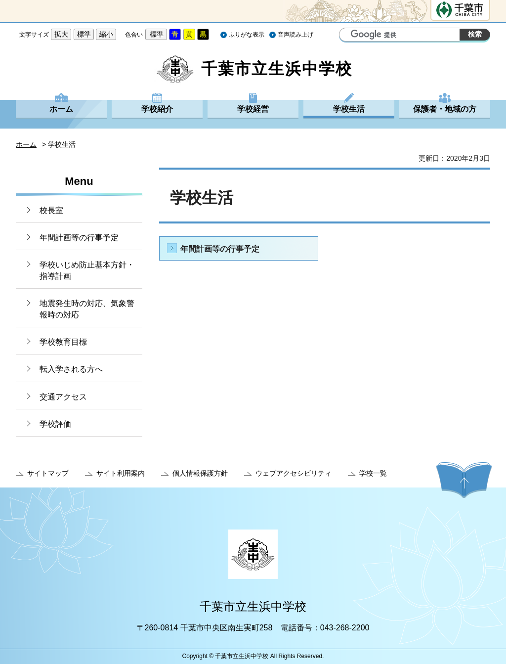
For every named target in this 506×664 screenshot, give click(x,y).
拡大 (61, 34)
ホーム (61, 109)
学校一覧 (373, 473)
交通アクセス (63, 397)
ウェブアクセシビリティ (293, 473)
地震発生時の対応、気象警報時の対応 (87, 308)
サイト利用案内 (120, 473)
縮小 (106, 34)
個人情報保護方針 (200, 473)
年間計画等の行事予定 (79, 237)
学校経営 (253, 109)
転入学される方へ (71, 369)
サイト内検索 (348, 36)
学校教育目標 (63, 342)
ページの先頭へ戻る (464, 480)
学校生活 (349, 109)
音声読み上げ (295, 34)
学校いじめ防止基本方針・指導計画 (87, 270)
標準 (84, 34)
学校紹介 (157, 109)
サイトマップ (48, 473)
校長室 (51, 210)
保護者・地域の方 (444, 109)
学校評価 (55, 424)
